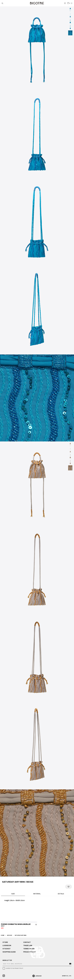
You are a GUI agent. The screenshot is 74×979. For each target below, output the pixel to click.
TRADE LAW (27, 945)
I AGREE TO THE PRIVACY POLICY (14, 968)
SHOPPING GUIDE (9, 952)
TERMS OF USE (29, 949)
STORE (5, 942)
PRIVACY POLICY (29, 952)
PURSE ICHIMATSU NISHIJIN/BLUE (16, 924)
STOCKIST (7, 949)
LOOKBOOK (7, 945)
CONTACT (27, 942)
